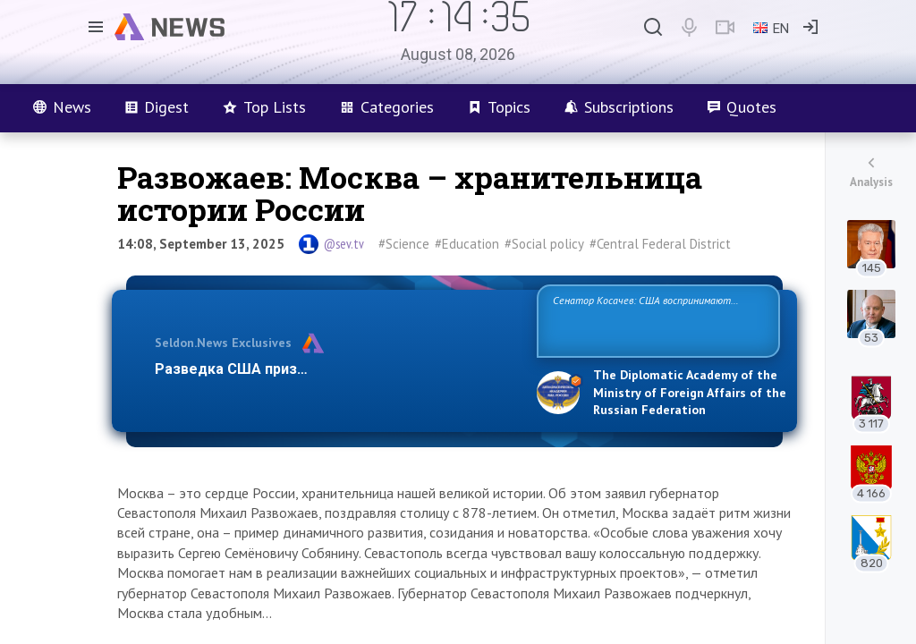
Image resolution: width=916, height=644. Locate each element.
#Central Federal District (660, 243)
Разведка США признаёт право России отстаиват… (335, 368)
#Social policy (544, 243)
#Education (467, 243)
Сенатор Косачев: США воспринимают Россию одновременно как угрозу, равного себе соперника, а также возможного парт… (655, 319)
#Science (403, 243)
